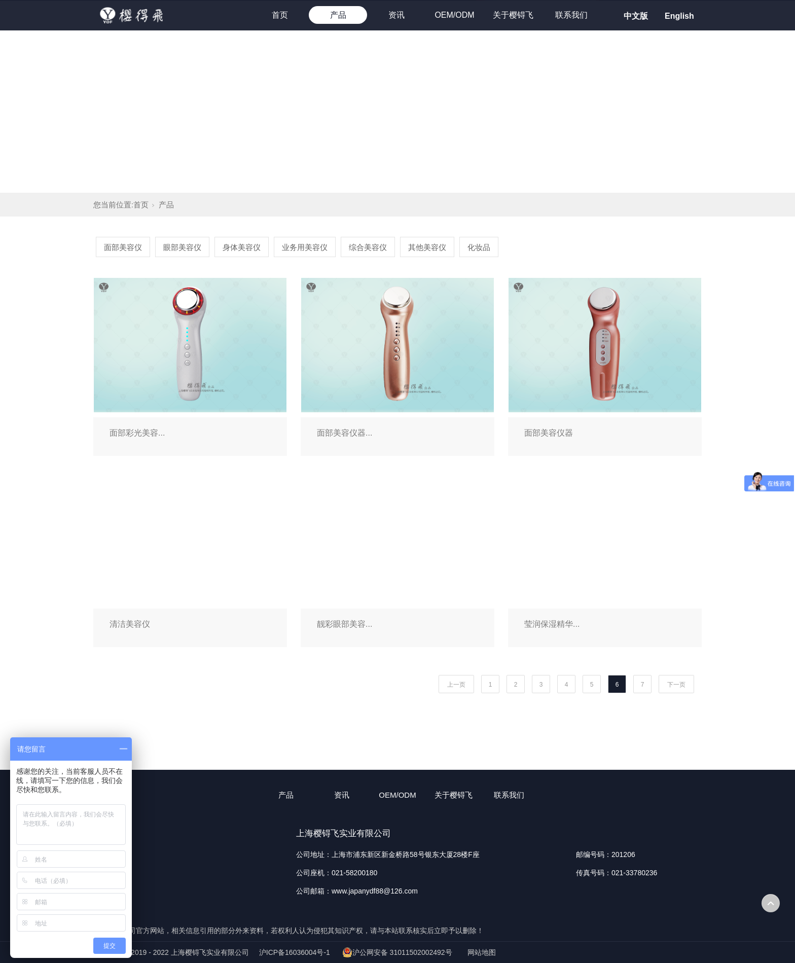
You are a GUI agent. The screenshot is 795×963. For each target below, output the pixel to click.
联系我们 (571, 15)
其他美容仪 (427, 247)
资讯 (396, 15)
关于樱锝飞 (513, 15)
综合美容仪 (368, 247)
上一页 (456, 684)
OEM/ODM (454, 15)
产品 (338, 15)
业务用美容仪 (305, 247)
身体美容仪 (242, 247)
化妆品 (478, 247)
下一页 (676, 684)
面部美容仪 (123, 247)
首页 (280, 15)
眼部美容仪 (182, 247)
